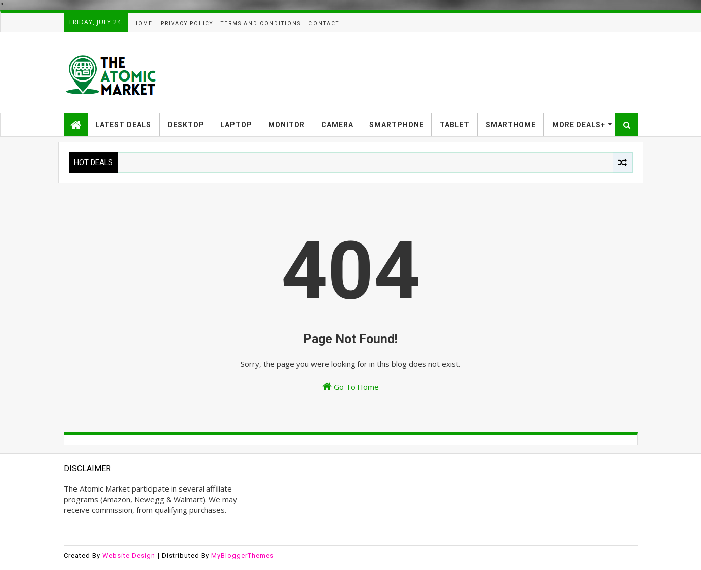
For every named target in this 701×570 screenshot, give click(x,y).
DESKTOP (186, 125)
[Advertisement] (454, 72)
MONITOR (286, 125)
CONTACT (323, 23)
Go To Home (350, 386)
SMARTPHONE (396, 125)
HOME (143, 23)
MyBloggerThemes (242, 555)
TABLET (455, 125)
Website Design (128, 555)
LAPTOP (236, 125)
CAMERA (337, 125)
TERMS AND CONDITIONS (261, 23)
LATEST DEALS (123, 125)
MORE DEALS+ (578, 125)
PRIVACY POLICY (187, 23)
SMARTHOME (511, 125)
